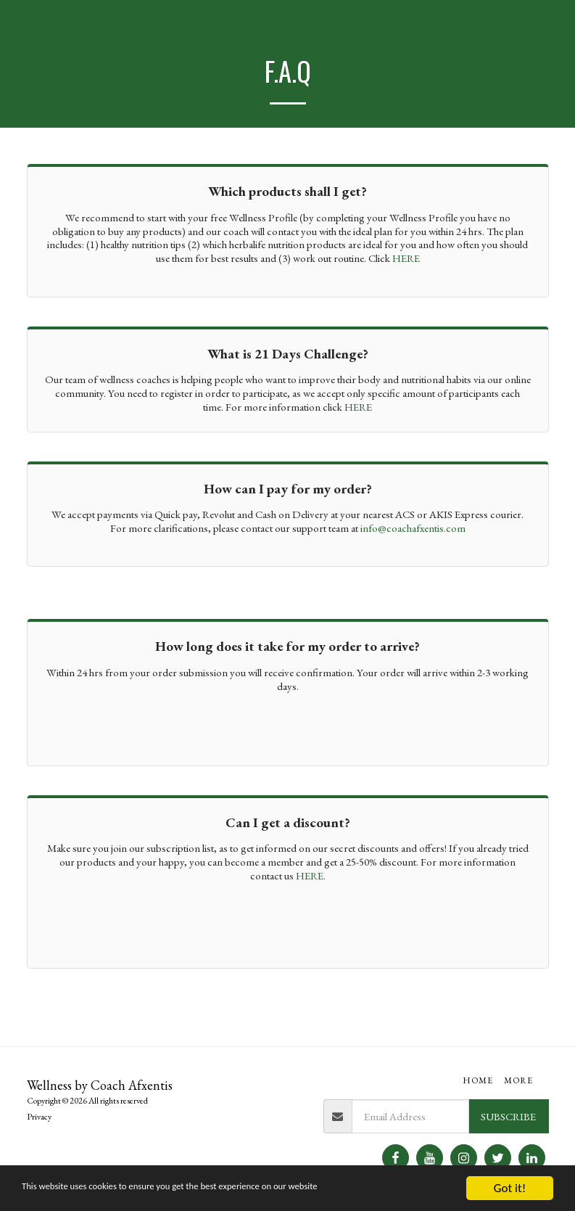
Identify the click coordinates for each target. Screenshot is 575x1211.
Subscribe (508, 1116)
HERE (406, 258)
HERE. (311, 875)
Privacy (39, 1116)
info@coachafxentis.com (413, 528)
